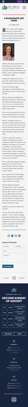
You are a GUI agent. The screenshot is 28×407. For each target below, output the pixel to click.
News (10, 25)
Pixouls (22, 393)
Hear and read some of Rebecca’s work (13, 230)
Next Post (21, 278)
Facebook (17, 383)
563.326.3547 (16, 348)
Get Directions (14, 370)
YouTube (18, 388)
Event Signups (14, 352)
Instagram (18, 385)
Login (19, 1)
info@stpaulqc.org (16, 350)
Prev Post (6, 278)
